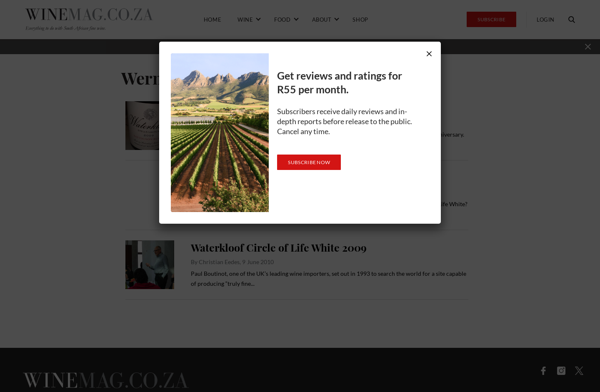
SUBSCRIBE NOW (309, 162)
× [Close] (428, 53)
